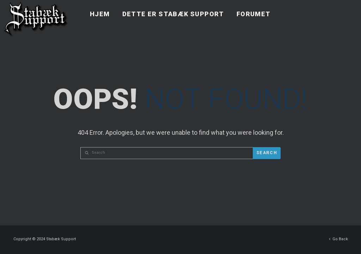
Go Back (338, 237)
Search (266, 152)
